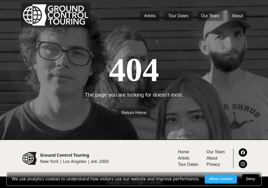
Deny (250, 178)
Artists (149, 16)
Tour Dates (178, 16)
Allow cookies (220, 178)
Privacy (213, 164)
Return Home (133, 112)
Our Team (210, 16)
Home (183, 152)
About (237, 16)
